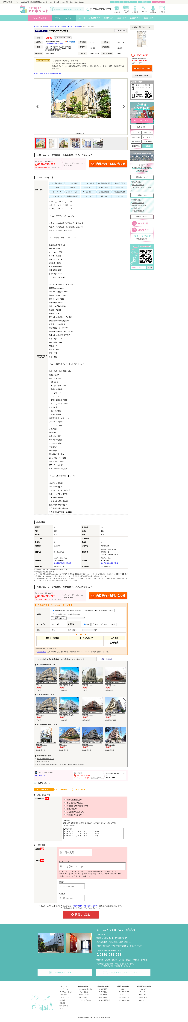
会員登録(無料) (41, 652)
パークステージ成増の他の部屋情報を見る (47, 73)
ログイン (62, 1011)
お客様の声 (63, 997)
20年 (112, 624)
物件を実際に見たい (69, 800)
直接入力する (59, 618)
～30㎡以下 (142, 991)
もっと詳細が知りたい (69, 803)
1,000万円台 (136, 141)
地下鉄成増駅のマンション (45, 759)
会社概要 (62, 1002)
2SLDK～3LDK (124, 997)
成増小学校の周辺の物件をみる (47, 764)
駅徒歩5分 (147, 133)
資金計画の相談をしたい (70, 812)
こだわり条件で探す (85, 991)
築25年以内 (136, 137)
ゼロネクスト (40, 775)
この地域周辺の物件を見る (54, 43)
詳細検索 (148, 146)
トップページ (63, 991)
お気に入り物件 (106, 659)
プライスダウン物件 (85, 1002)
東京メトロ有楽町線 (74, 26)
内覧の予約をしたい (69, 815)
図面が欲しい (66, 809)
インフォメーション (65, 994)
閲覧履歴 (145, 2)
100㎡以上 (142, 1002)
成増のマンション (43, 761)
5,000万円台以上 (104, 1002)
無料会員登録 (63, 1008)
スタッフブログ (64, 999)
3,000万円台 (136, 146)
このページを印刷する (143, 85)
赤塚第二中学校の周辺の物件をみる (73, 764)
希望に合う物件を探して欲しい (73, 806)
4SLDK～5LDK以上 (125, 1002)
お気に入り (131, 2)
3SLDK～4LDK (124, 999)
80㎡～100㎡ (143, 999)
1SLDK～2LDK (124, 994)
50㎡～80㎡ (143, 997)
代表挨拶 (62, 1005)
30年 (95, 624)
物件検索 (117, 2)
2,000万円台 (148, 141)
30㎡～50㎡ (143, 994)
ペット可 (136, 133)
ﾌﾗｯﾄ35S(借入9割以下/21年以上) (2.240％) (98, 610)
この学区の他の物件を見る (62, 563)
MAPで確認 (70, 42)
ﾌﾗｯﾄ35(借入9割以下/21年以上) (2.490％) (67, 614)
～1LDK (121, 991)
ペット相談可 (83, 994)
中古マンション (55, 26)
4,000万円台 (103, 999)
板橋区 (64, 26)
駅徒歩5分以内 (84, 997)
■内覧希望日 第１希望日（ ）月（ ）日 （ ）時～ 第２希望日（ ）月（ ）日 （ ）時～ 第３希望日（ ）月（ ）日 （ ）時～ (92, 835)
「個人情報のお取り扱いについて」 (85, 908)
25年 (104, 624)
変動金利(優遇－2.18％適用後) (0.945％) (67, 610)
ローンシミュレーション (144, 88)
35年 (86, 624)
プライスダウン (148, 137)
